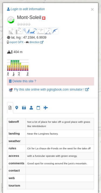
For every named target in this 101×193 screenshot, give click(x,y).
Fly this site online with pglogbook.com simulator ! (49, 89)
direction (36, 42)
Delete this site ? (22, 81)
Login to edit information (26, 9)
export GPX (16, 42)
